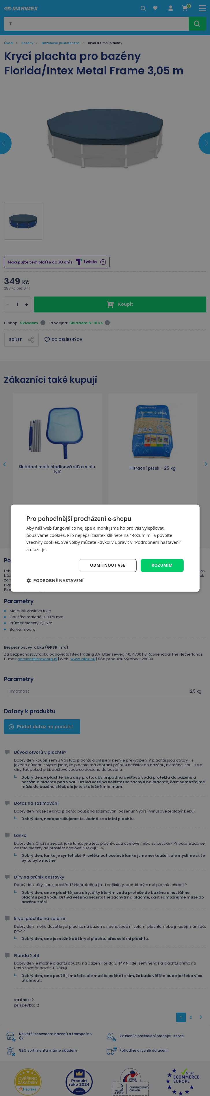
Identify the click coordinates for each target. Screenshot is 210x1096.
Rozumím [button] (162, 565)
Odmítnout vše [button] (107, 565)
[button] (54, 580)
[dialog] (104, 548)
